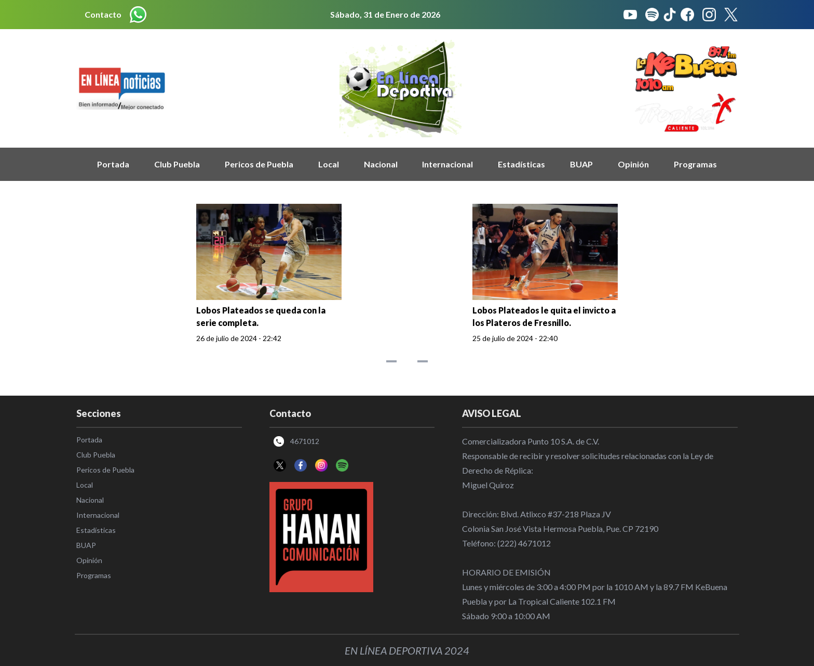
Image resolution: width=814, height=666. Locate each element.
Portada (113, 164)
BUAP (581, 164)
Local (328, 164)
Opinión (633, 164)
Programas (695, 164)
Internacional (447, 164)
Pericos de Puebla (259, 164)
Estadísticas (521, 164)
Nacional (381, 164)
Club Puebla (177, 164)
